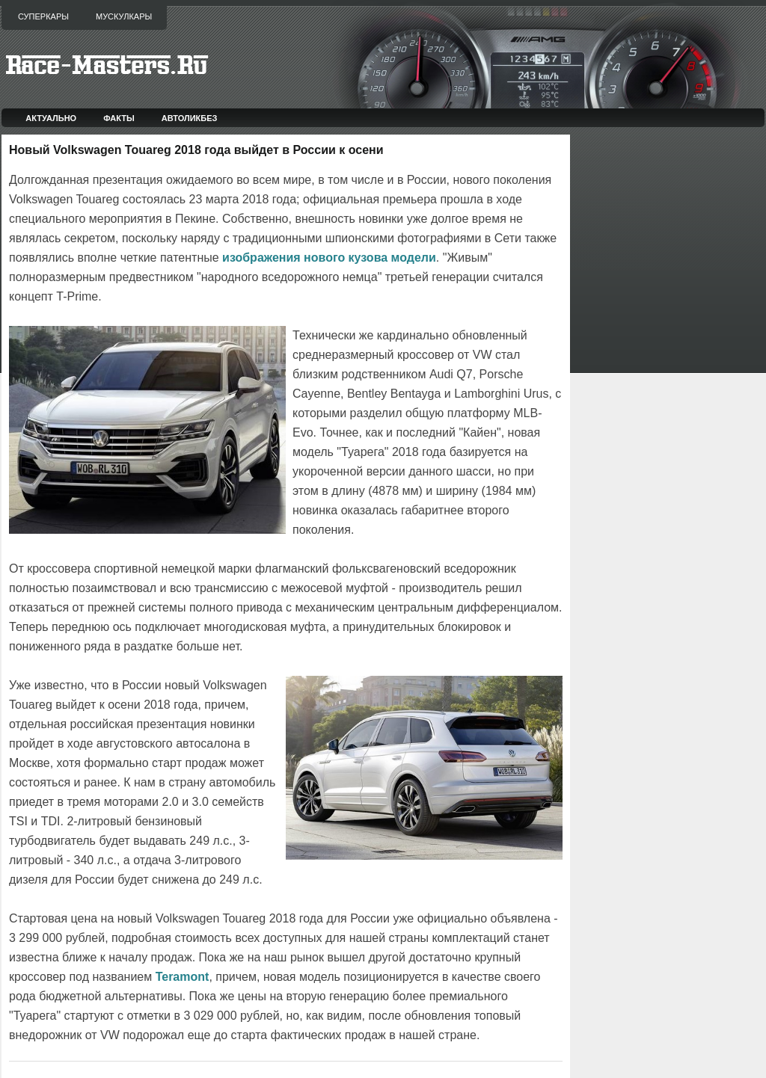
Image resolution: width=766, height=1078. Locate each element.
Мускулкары (124, 16)
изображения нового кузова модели (329, 257)
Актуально (50, 118)
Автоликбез (190, 118)
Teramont (182, 976)
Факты (119, 118)
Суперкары (43, 16)
